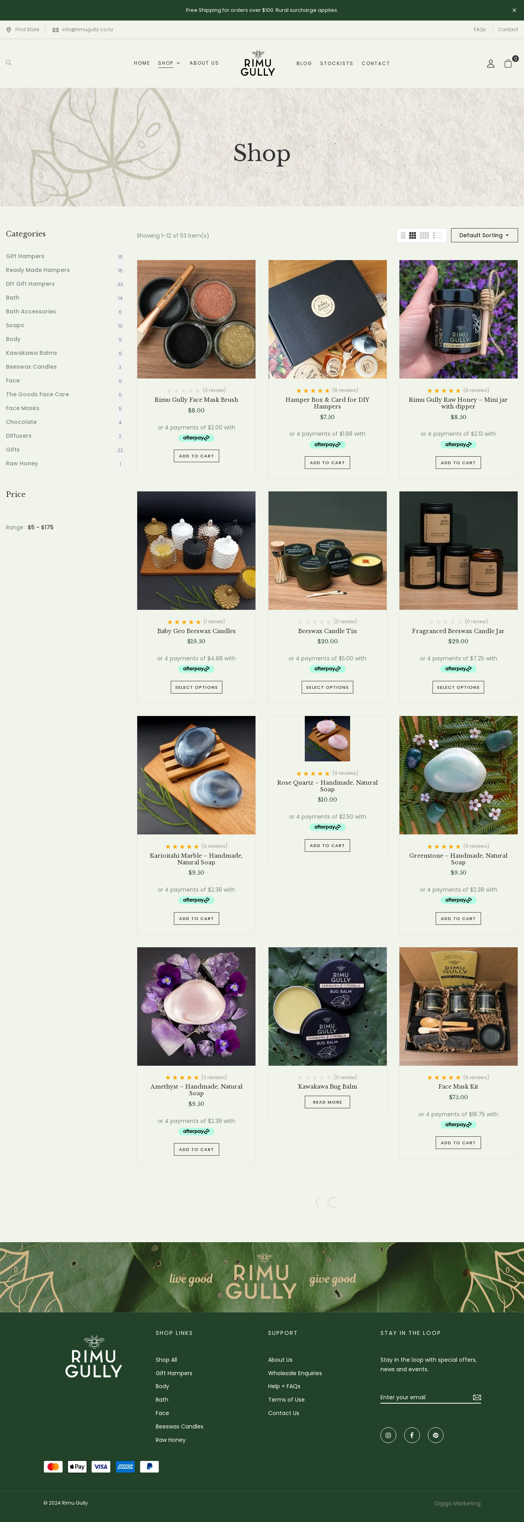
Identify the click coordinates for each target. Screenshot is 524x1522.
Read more (327, 1102)
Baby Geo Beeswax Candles (196, 631)
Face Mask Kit (458, 1086)
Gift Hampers (25, 256)
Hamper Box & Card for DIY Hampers (327, 403)
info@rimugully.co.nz (87, 29)
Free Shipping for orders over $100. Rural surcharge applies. (262, 10)
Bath (12, 298)
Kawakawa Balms (31, 353)
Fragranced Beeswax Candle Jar (458, 631)
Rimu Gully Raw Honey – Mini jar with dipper (458, 403)
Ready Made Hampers (38, 270)
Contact (508, 29)
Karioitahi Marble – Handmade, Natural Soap (196, 859)
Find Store (22, 29)
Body (13, 339)
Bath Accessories (31, 311)
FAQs (480, 29)
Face (13, 380)
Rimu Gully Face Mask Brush (196, 400)
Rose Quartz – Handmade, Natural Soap (327, 786)
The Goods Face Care (37, 394)
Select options (196, 687)
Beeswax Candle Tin (327, 631)
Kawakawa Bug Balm (327, 1086)
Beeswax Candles (31, 367)
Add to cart (196, 456)
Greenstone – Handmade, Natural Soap (458, 859)
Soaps (15, 325)
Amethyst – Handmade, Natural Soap (196, 1090)
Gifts (13, 450)
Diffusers (19, 436)
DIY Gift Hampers (30, 284)
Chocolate (21, 422)
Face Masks (22, 408)
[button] (511, 63)
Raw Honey (22, 463)
